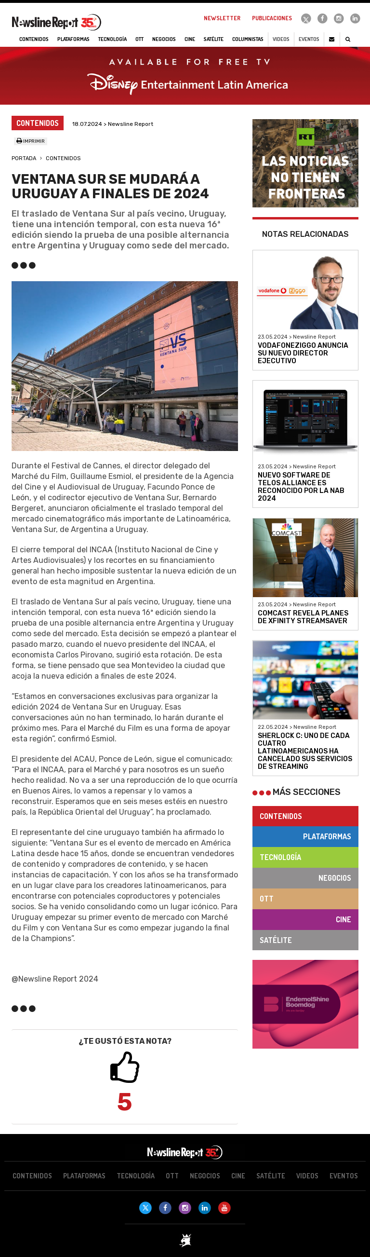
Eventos (309, 39)
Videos (281, 39)
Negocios (334, 878)
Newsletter (222, 18)
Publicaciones (272, 18)
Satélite (276, 940)
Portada (24, 158)
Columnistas (248, 39)
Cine (343, 919)
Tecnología (280, 857)
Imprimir (30, 141)
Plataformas (327, 836)
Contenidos (63, 158)
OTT (267, 898)
